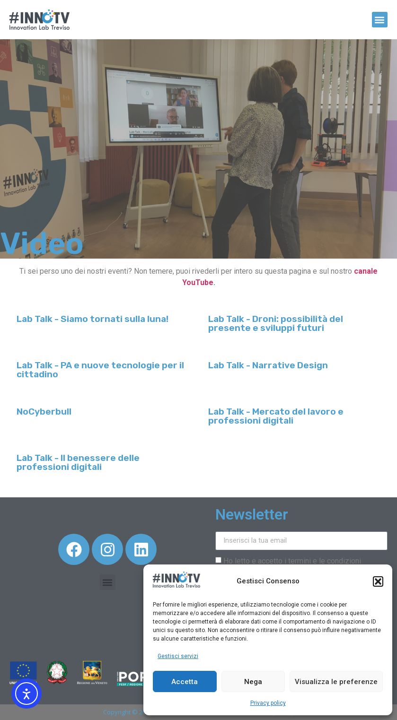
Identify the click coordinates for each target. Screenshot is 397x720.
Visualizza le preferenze (336, 681)
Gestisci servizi (178, 656)
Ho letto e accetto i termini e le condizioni (292, 560)
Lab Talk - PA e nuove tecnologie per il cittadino (100, 370)
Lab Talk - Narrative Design (268, 365)
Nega (253, 681)
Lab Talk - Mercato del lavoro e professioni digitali (276, 416)
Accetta (184, 681)
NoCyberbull (44, 411)
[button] (378, 581)
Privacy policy (268, 703)
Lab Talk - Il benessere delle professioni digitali (78, 462)
